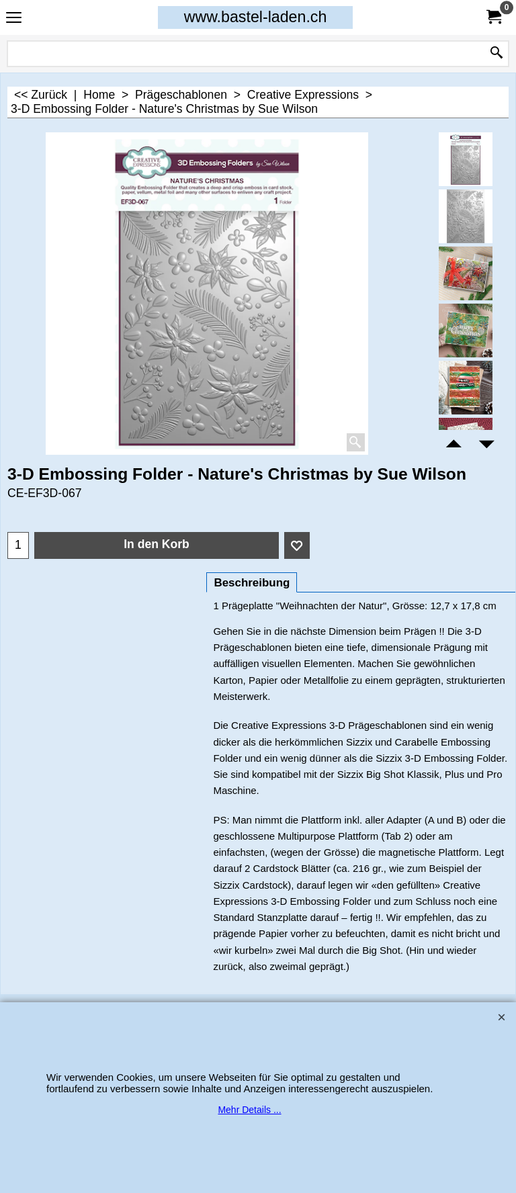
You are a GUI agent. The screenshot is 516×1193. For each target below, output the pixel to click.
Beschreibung (252, 582)
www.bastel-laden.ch (255, 17)
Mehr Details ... (249, 1109)
